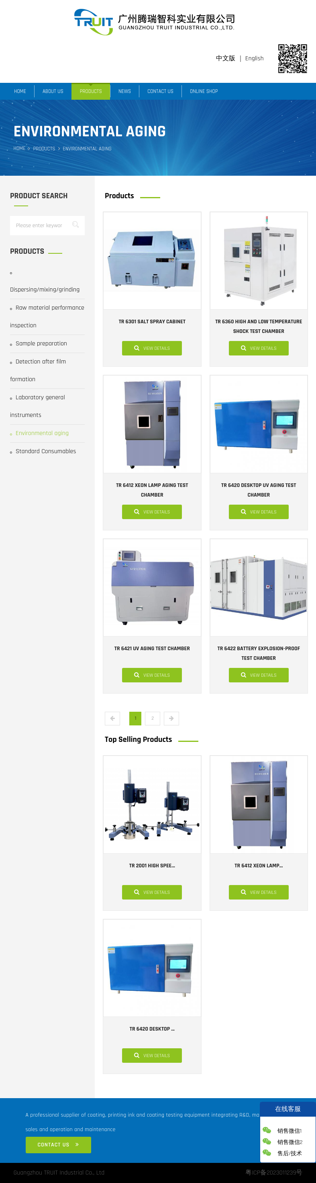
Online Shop (204, 91)
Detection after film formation (38, 370)
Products (91, 91)
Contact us (160, 91)
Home (20, 91)
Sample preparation (38, 343)
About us (53, 91)
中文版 (225, 58)
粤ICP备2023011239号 (273, 1173)
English (254, 58)
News (124, 91)
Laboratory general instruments (37, 406)
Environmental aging (39, 433)
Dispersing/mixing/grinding (45, 283)
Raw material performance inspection (47, 317)
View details (152, 347)
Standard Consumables (43, 451)
